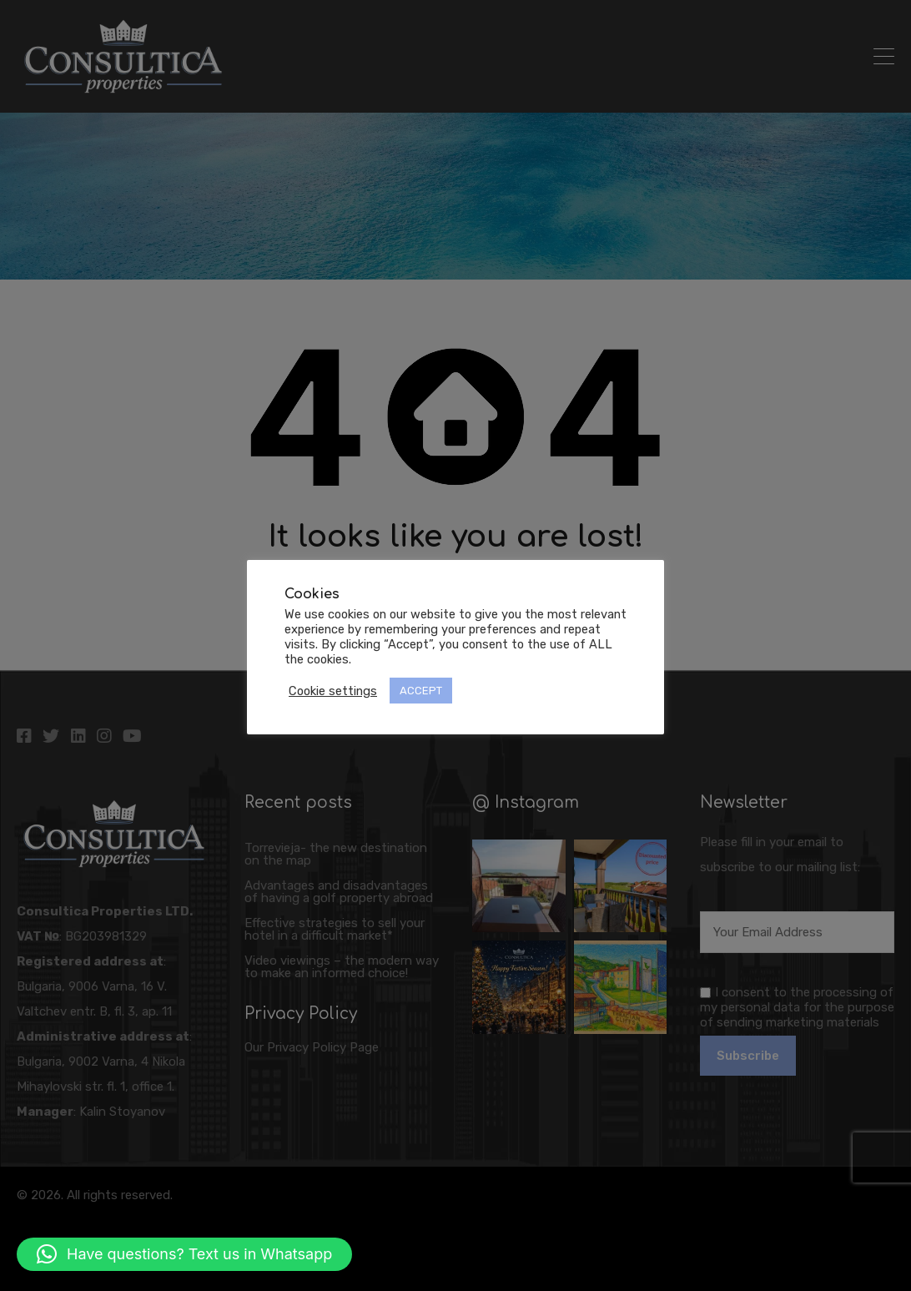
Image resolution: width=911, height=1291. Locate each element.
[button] (184, 1254)
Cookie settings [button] (333, 690)
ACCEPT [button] (421, 690)
